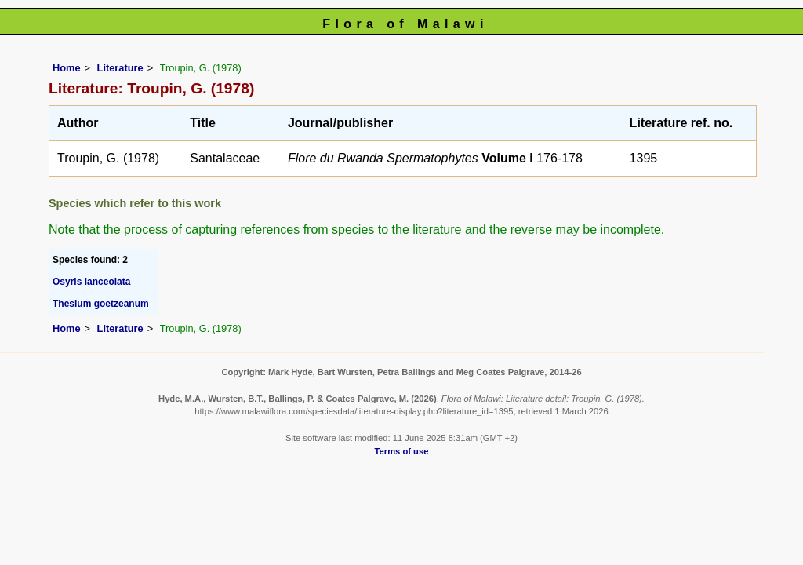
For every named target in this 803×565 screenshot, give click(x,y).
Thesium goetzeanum (101, 303)
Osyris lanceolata (91, 281)
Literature (120, 68)
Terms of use (402, 451)
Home (67, 68)
